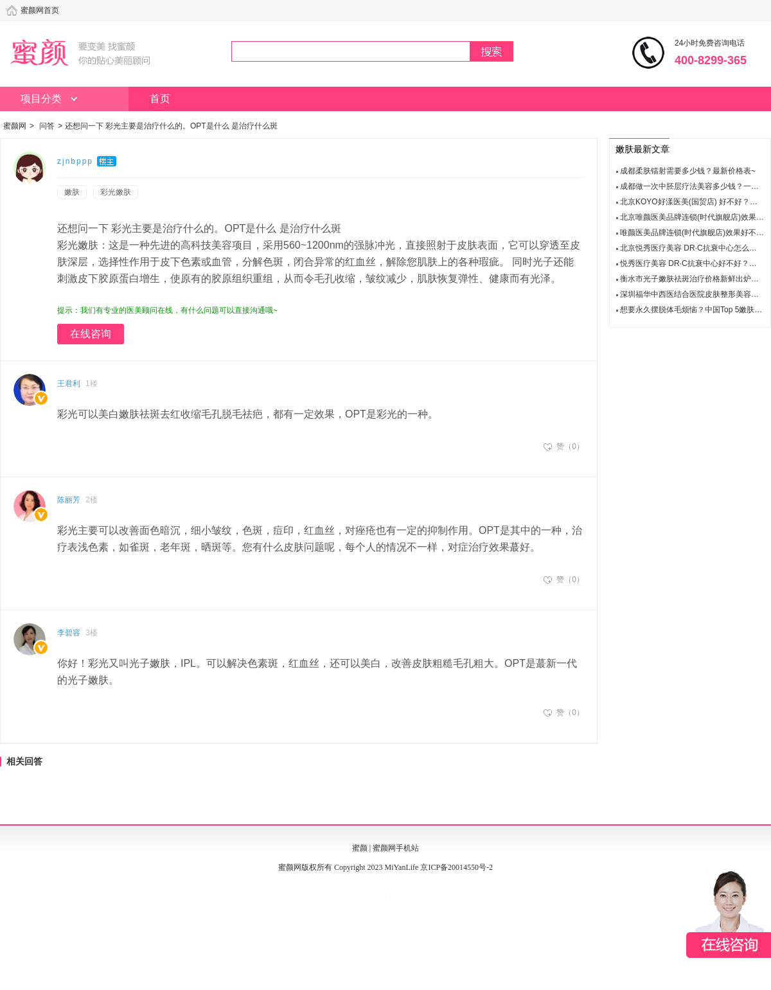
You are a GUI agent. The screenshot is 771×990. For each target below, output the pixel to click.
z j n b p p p (74, 161)
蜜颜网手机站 (396, 848)
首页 (160, 98)
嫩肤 (72, 192)
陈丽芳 (68, 499)
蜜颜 (360, 848)
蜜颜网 (14, 125)
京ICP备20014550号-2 (456, 867)
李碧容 (68, 632)
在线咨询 (90, 333)
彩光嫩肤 (115, 192)
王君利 (68, 383)
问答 (47, 125)
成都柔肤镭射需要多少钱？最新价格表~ (688, 170)
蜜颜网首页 (40, 10)
